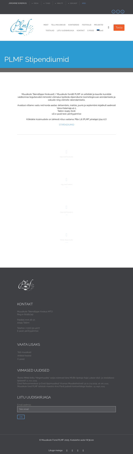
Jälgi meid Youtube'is (66, 212)
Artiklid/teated (24, 356)
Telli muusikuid (24, 352)
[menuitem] (100, 30)
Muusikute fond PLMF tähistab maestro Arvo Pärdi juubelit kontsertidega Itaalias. (55, 386)
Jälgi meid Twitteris (66, 184)
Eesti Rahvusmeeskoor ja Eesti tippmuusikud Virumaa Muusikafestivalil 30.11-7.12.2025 (57, 383)
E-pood (20, 359)
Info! (84, 3)
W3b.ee (90, 440)
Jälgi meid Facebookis (66, 157)
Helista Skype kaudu (66, 240)
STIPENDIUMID (66, 124)
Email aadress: (66, 407)
